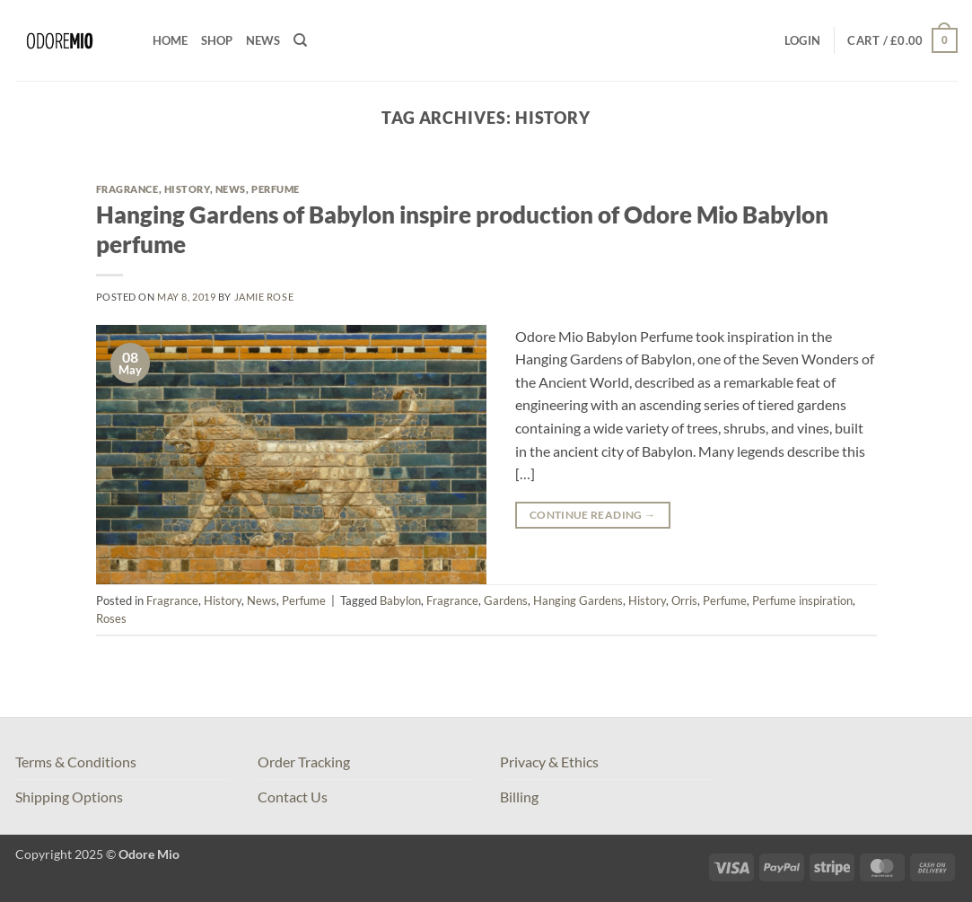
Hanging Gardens (578, 600)
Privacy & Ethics (549, 761)
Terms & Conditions (75, 761)
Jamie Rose (264, 296)
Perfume (275, 189)
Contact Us (293, 796)
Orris (684, 600)
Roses (111, 618)
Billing (519, 796)
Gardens (506, 600)
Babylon (400, 600)
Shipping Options (69, 796)
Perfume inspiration (802, 600)
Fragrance (127, 189)
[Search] (300, 40)
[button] (802, 40)
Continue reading (593, 514)
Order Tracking (304, 761)
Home (170, 40)
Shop (217, 40)
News (263, 40)
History (187, 189)
